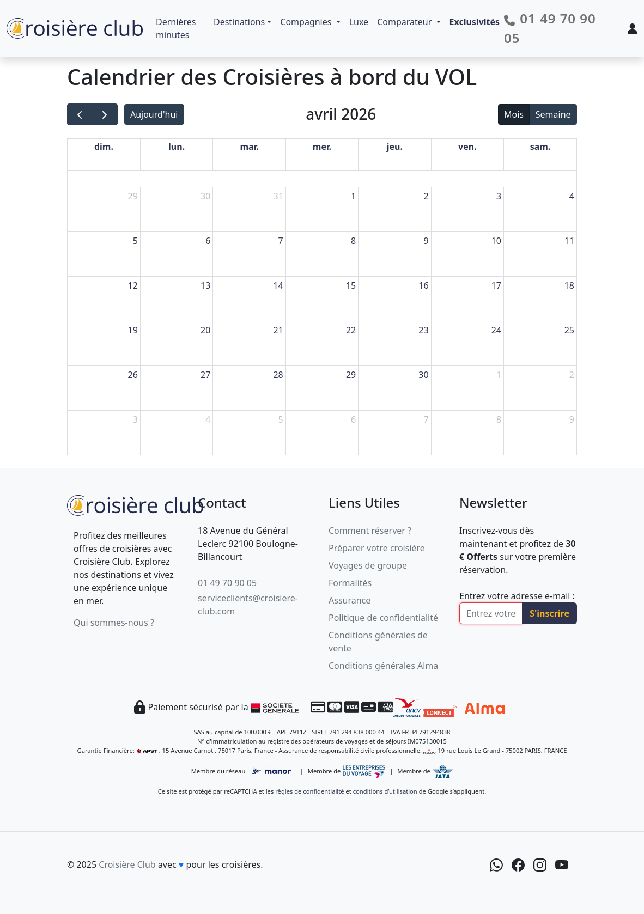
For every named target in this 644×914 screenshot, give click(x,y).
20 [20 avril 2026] (205, 330)
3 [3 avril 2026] (498, 196)
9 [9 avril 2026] (425, 241)
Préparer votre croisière (377, 548)
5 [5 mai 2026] (280, 419)
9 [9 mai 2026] (571, 419)
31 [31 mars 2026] (278, 196)
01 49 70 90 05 (227, 583)
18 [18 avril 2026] (569, 285)
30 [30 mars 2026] (205, 196)
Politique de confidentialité (383, 618)
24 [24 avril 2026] (496, 330)
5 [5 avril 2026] (135, 241)
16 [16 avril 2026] (423, 285)
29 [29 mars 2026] (133, 196)
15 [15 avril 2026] (351, 285)
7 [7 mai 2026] (425, 419)
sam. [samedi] (540, 147)
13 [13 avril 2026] (205, 285)
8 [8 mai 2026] (498, 419)
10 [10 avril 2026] (496, 241)
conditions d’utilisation (385, 791)
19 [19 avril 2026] (133, 330)
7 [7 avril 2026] (280, 241)
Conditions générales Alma (383, 666)
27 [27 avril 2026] (205, 375)
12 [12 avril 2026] (133, 285)
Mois (514, 114)
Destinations (239, 22)
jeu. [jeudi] (395, 147)
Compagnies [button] (306, 22)
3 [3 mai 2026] (135, 419)
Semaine (553, 114)
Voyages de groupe (368, 565)
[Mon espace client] (632, 28)
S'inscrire (549, 613)
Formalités (350, 583)
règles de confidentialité (309, 791)
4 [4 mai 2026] (207, 419)
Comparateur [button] (405, 22)
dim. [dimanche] (103, 147)
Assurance (349, 600)
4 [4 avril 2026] (571, 196)
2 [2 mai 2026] (571, 375)
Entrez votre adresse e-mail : (517, 596)
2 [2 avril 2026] (425, 196)
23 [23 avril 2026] (423, 330)
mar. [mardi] (249, 147)
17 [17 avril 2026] (496, 285)
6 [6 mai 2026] (353, 419)
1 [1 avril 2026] (353, 196)
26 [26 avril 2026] (133, 375)
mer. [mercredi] (322, 147)
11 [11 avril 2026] (569, 241)
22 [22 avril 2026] (351, 330)
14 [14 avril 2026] (278, 285)
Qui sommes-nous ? (114, 623)
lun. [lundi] (176, 147)
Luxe (358, 22)
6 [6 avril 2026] (207, 241)
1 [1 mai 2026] (498, 375)
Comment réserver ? (370, 531)
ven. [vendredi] (467, 147)
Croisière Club (127, 864)
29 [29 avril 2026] (351, 375)
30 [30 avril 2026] (423, 375)
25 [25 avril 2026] (569, 330)
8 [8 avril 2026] (353, 241)
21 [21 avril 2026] (278, 330)
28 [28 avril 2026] (278, 375)
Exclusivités (474, 22)
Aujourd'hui (154, 114)
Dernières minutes (176, 28)
